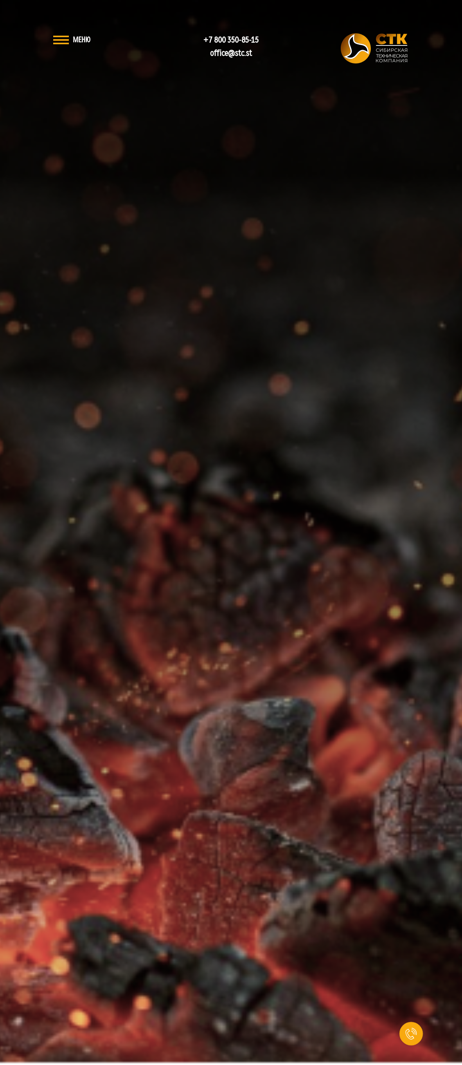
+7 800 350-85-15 (231, 40)
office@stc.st (231, 53)
